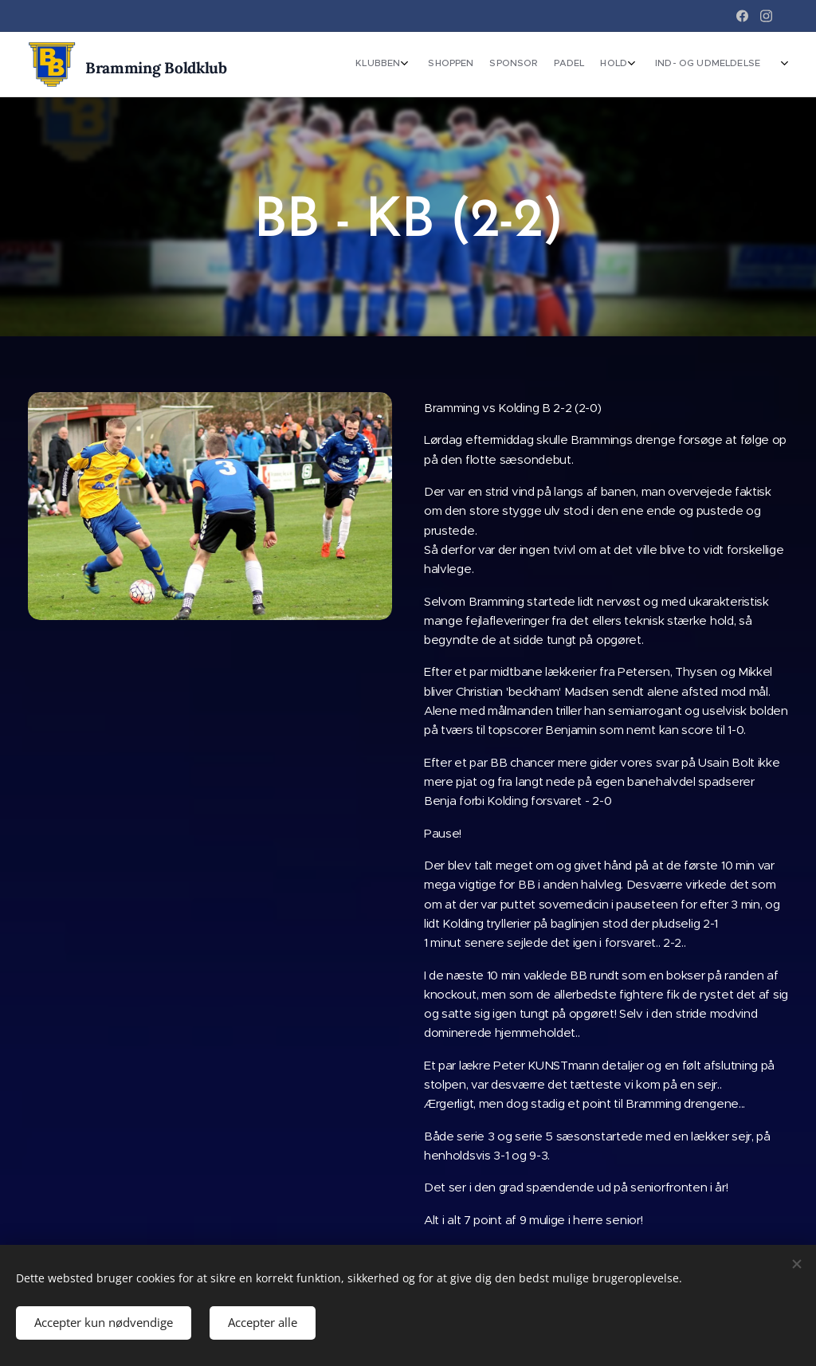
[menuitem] (637, 64)
